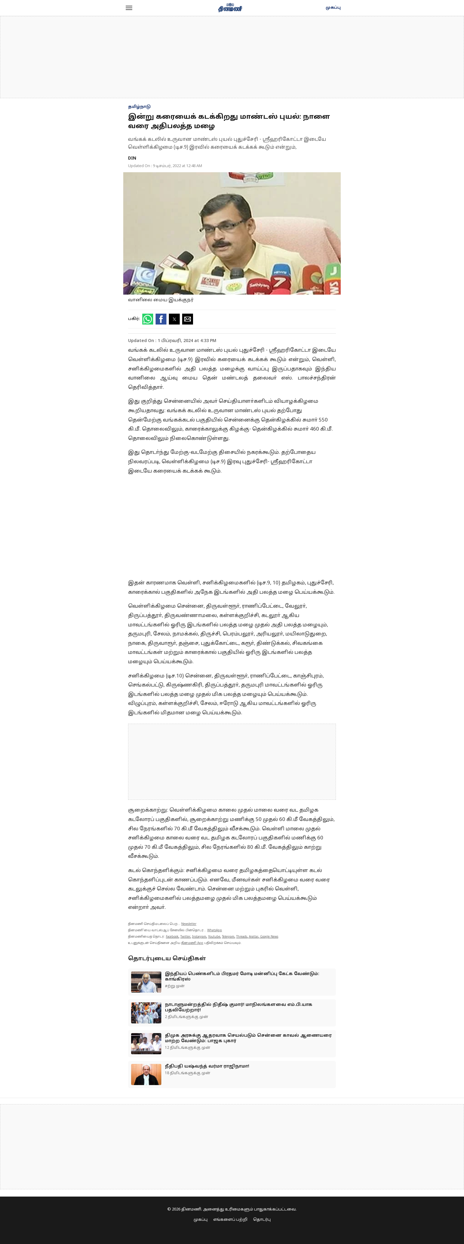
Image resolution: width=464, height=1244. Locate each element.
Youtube (214, 937)
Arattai (253, 937)
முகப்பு (333, 7)
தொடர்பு (262, 1219)
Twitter (185, 937)
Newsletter (188, 924)
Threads (241, 937)
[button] (129, 7)
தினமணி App (192, 943)
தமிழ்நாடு (139, 107)
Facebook (172, 937)
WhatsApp (214, 930)
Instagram (199, 937)
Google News (269, 937)
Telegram (228, 937)
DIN (132, 158)
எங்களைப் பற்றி (230, 1219)
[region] (232, 57)
